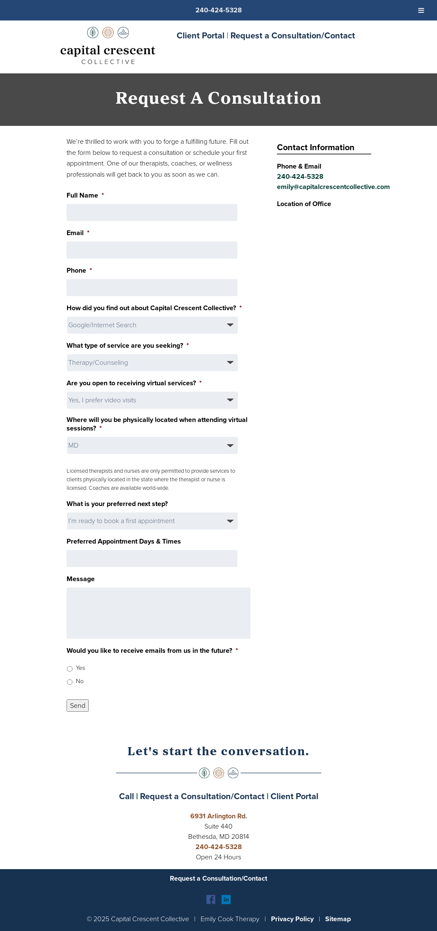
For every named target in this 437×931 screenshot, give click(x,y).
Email (78, 233)
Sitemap (338, 919)
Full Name (85, 195)
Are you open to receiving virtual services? (134, 383)
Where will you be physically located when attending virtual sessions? (157, 424)
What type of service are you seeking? (128, 345)
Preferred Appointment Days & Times (124, 541)
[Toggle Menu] (421, 10)
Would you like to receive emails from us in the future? (152, 650)
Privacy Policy (292, 919)
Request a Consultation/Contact (292, 35)
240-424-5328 (300, 176)
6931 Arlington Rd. (218, 816)
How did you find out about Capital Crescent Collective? (154, 308)
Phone (79, 270)
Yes (80, 667)
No (80, 681)
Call (126, 796)
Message (81, 579)
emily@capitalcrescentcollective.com (333, 187)
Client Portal (200, 35)
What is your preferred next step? (117, 504)
